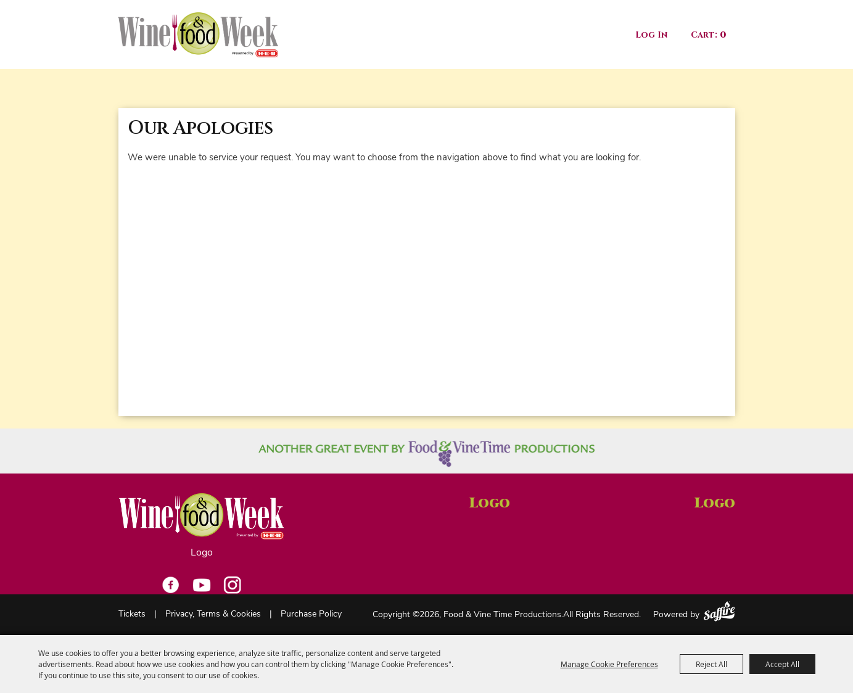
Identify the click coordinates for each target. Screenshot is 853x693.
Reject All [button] (711, 664)
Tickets (132, 614)
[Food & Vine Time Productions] (198, 34)
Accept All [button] (782, 664)
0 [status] (723, 35)
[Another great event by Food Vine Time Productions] (426, 453)
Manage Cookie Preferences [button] (609, 664)
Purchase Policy (311, 614)
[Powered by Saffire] (719, 611)
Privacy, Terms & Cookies (213, 614)
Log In (651, 35)
